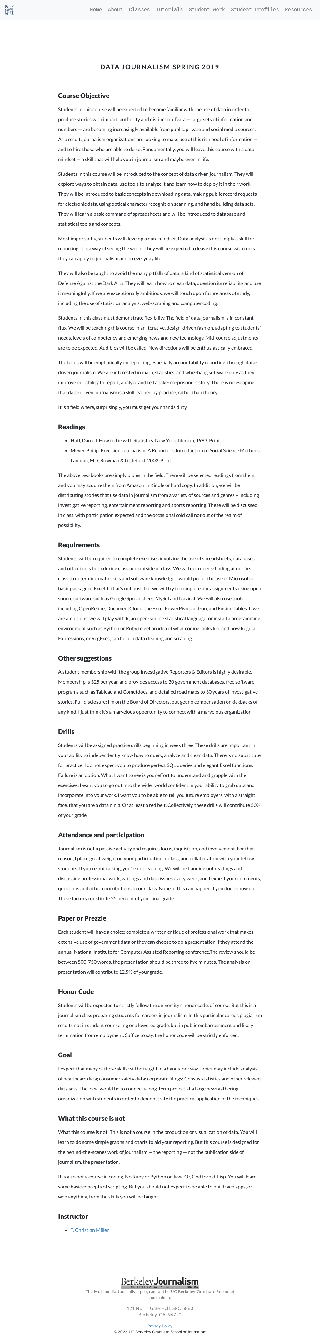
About (115, 10)
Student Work (207, 10)
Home (96, 10)
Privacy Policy (160, 1325)
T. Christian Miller (90, 1230)
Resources (298, 10)
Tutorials (169, 10)
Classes (139, 10)
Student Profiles (255, 10)
